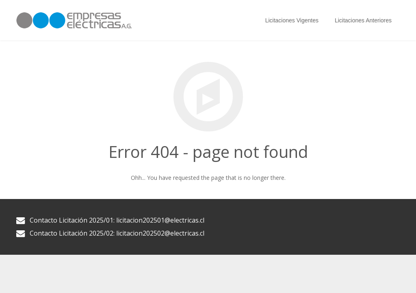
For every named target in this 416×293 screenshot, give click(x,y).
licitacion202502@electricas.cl (160, 233)
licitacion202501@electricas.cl (160, 220)
